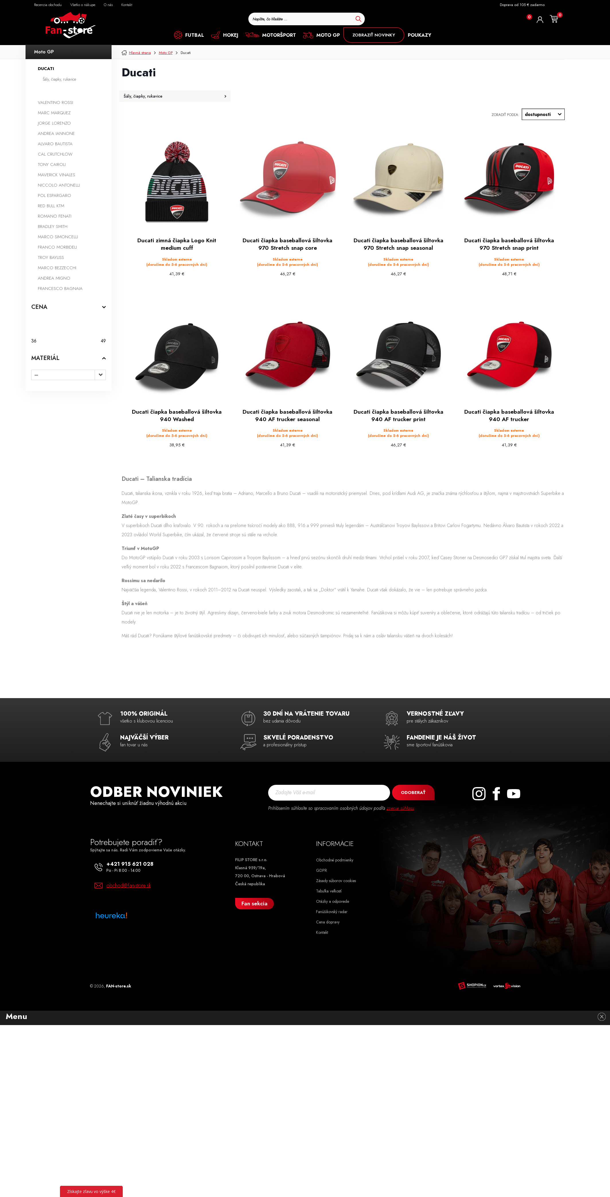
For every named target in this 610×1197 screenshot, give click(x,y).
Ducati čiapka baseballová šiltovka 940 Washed (177, 415)
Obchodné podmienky (334, 859)
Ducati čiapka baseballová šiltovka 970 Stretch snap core (287, 244)
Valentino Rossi (55, 102)
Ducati (46, 68)
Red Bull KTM (51, 206)
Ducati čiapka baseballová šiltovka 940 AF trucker (509, 415)
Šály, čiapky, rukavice (59, 79)
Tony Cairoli (52, 164)
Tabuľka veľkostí (329, 890)
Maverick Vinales (56, 175)
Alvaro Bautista (55, 144)
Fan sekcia (254, 903)
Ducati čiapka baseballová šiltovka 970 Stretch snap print (509, 244)
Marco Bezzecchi (57, 268)
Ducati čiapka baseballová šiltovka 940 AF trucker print (398, 415)
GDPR (321, 869)
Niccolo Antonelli (59, 185)
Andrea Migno (54, 278)
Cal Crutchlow (55, 154)
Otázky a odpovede (332, 900)
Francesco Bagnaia (60, 288)
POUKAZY (419, 35)
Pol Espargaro (54, 195)
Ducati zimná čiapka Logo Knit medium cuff (177, 244)
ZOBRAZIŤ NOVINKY (373, 35)
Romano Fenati (54, 216)
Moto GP (44, 52)
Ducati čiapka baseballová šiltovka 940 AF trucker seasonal (287, 415)
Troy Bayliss (51, 257)
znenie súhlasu (400, 807)
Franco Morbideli (57, 247)
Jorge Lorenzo (54, 123)
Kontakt (322, 931)
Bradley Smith (52, 226)
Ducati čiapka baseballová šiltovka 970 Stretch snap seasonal (398, 244)
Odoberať (413, 792)
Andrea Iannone (56, 133)
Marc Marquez (54, 113)
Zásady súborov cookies (336, 880)
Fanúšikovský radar (332, 911)
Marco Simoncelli (58, 237)
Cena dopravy (328, 921)
